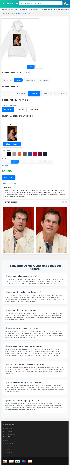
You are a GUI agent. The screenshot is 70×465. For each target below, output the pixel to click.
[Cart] (64, 4)
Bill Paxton (10, 13)
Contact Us (8, 452)
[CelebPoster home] (9, 3)
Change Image (12, 144)
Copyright (8, 449)
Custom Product (10, 434)
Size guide (5, 165)
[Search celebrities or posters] (41, 3)
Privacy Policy (9, 446)
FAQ (6, 440)
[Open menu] (67, 4)
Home (3, 13)
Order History (9, 431)
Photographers (9, 443)
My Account (8, 428)
